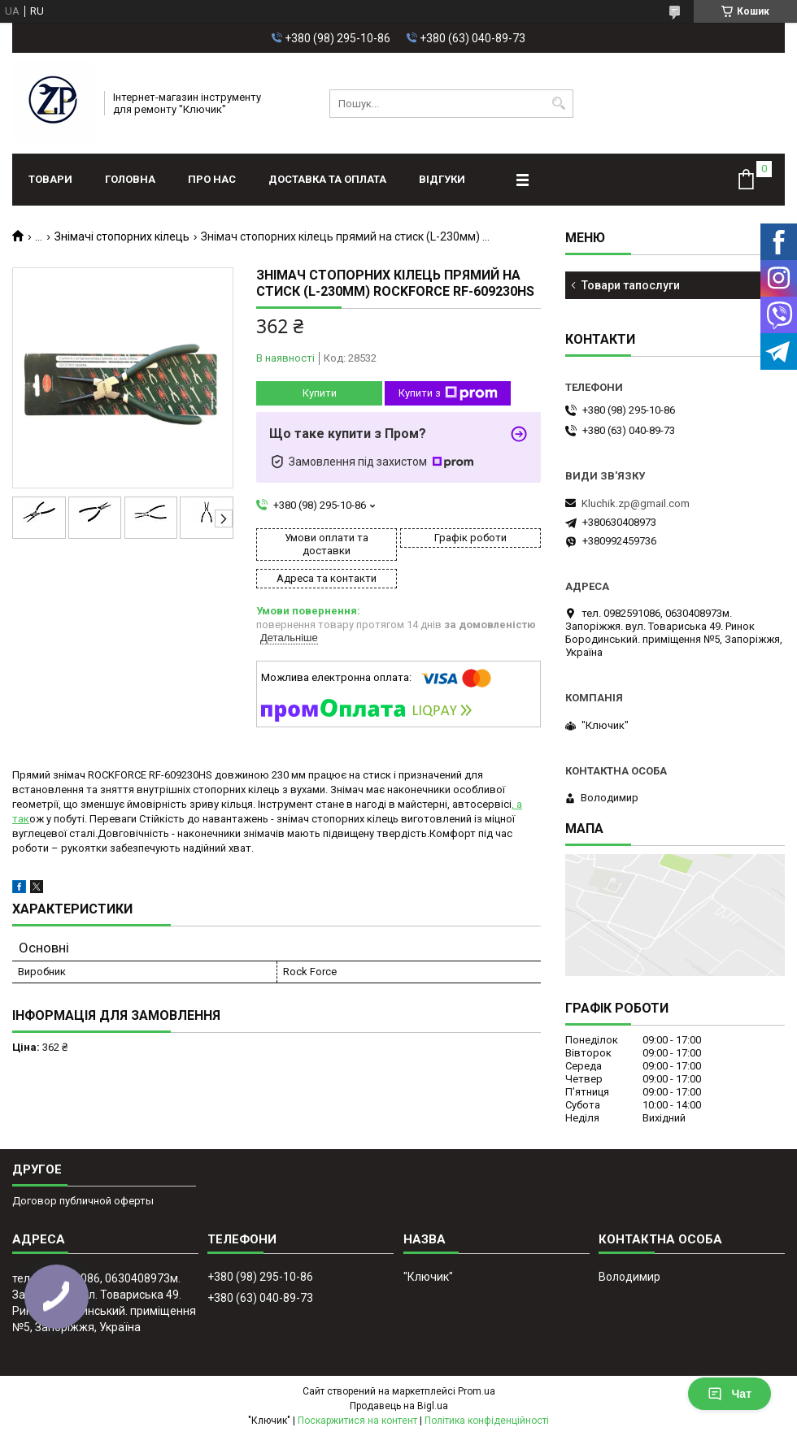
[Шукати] (559, 103)
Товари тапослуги (630, 285)
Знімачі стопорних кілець (121, 236)
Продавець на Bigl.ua (399, 1406)
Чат (729, 1393)
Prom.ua (476, 1391)
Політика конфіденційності (487, 1420)
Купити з (448, 393)
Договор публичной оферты (83, 1201)
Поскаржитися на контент (357, 1420)
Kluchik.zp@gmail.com (635, 503)
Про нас (212, 179)
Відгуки (442, 179)
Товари (50, 179)
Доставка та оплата (327, 179)
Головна (130, 179)
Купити (320, 393)
